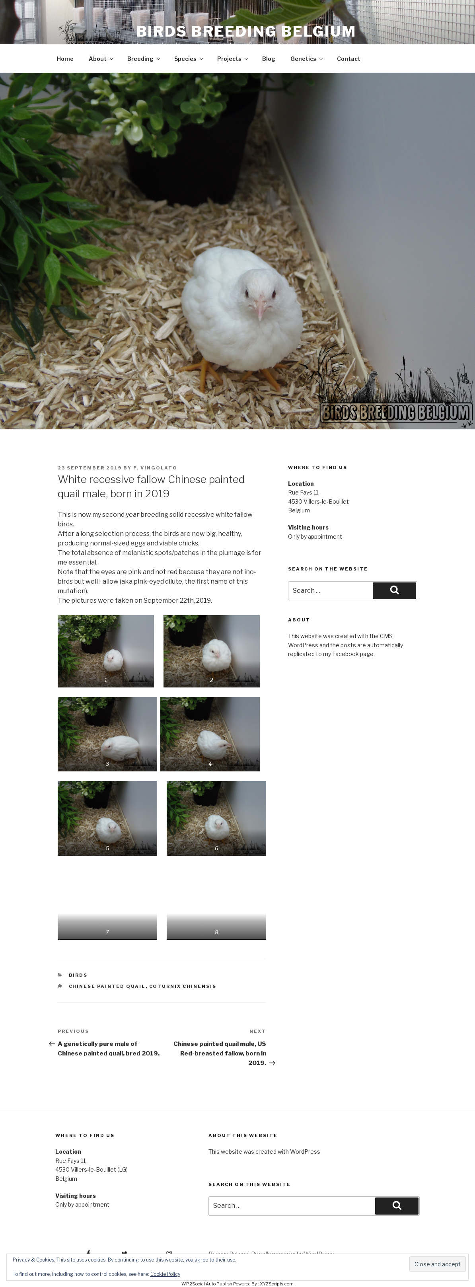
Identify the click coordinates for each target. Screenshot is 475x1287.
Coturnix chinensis (183, 986)
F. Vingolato (155, 468)
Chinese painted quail (107, 986)
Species (189, 58)
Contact (348, 58)
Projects (233, 58)
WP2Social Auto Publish (206, 1284)
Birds (78, 975)
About (101, 58)
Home (65, 58)
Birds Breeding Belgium (246, 31)
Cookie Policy (165, 1274)
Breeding (144, 58)
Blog (268, 58)
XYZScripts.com (277, 1284)
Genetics (307, 58)
